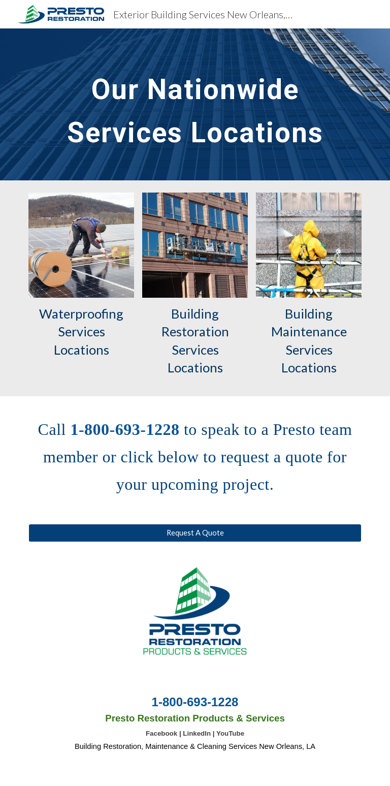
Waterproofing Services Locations (82, 331)
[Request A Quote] (195, 533)
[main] (195, 104)
